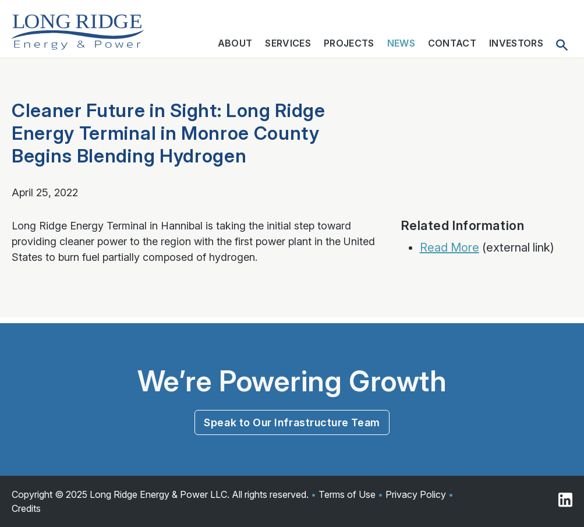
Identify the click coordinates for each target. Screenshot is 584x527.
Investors (516, 43)
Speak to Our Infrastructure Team (292, 422)
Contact (452, 43)
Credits (26, 508)
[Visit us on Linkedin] (565, 501)
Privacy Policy (415, 494)
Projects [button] (349, 43)
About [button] (235, 43)
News (401, 43)
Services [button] (288, 43)
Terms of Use (347, 494)
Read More (449, 247)
